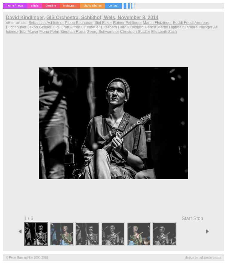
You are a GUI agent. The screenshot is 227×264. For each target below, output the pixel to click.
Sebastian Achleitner (46, 22)
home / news (15, 5)
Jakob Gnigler (39, 27)
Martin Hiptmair (170, 27)
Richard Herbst (143, 27)
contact (113, 5)
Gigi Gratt (61, 27)
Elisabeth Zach (164, 31)
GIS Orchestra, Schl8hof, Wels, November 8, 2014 (102, 17)
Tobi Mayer (29, 31)
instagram (69, 5)
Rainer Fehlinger (127, 22)
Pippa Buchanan (79, 22)
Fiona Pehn (49, 31)
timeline (51, 5)
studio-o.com (212, 257)
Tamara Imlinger (198, 27)
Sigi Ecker (103, 22)
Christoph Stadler (135, 31)
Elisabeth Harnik (115, 27)
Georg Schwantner (103, 31)
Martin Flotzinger (157, 22)
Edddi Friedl (183, 22)
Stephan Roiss (73, 31)
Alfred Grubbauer (85, 27)
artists (35, 5)
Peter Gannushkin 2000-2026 (28, 257)
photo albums (93, 5)
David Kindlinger (25, 17)
